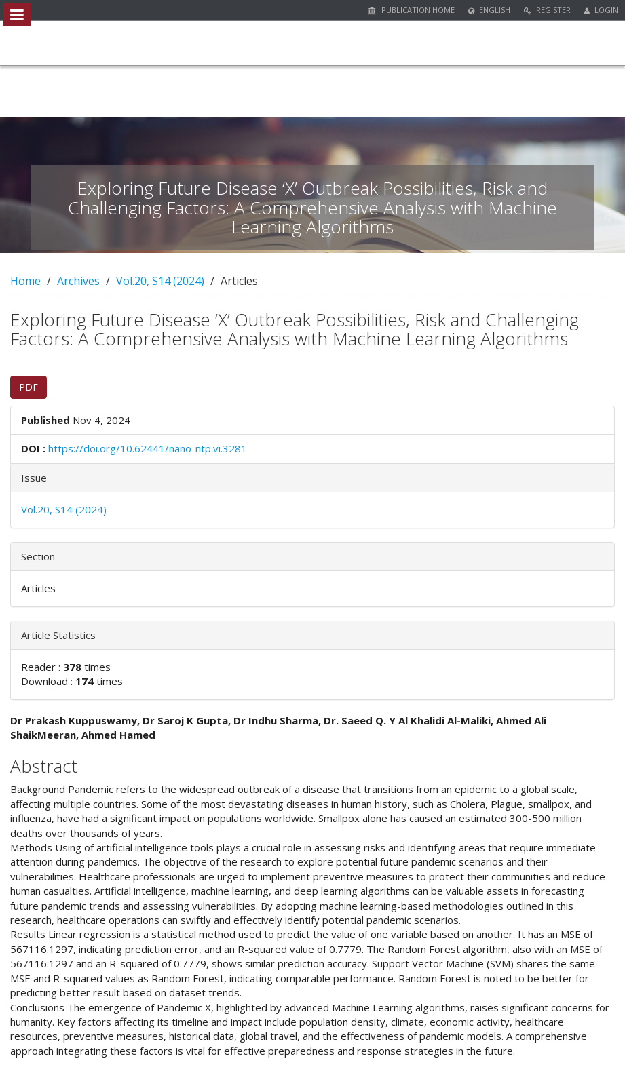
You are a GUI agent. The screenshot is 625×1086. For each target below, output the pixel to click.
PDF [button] (28, 387)
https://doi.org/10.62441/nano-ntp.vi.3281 (147, 448)
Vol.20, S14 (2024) (160, 280)
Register (547, 10)
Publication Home (411, 10)
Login (601, 10)
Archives (78, 280)
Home (25, 280)
